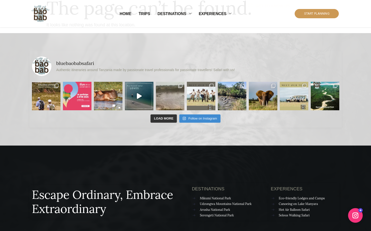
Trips (144, 14)
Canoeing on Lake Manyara (298, 204)
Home (125, 14)
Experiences (215, 14)
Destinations (174, 14)
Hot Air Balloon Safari (294, 210)
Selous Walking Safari (294, 215)
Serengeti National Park (217, 215)
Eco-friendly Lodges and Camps (302, 198)
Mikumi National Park (215, 198)
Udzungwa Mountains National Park (225, 204)
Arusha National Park (215, 210)
